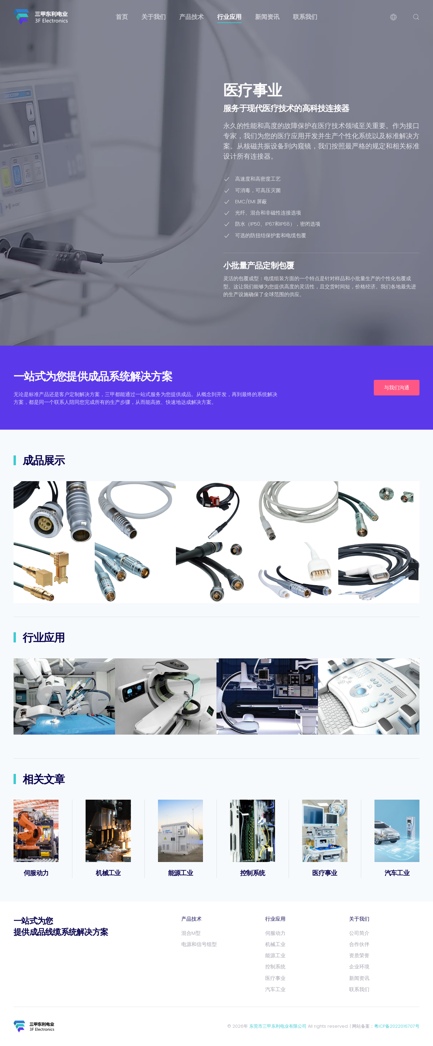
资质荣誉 (359, 955)
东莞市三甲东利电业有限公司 (277, 1026)
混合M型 (191, 933)
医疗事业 (324, 873)
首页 (122, 17)
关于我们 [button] (153, 17)
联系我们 (305, 17)
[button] (393, 16)
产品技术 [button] (191, 17)
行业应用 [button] (229, 17)
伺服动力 (36, 873)
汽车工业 (397, 873)
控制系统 (252, 873)
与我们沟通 (396, 387)
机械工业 (108, 873)
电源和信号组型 (199, 944)
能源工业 (180, 873)
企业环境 (359, 966)
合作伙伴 (359, 944)
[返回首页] (41, 16)
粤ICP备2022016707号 (396, 1026)
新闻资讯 (267, 17)
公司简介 (359, 933)
